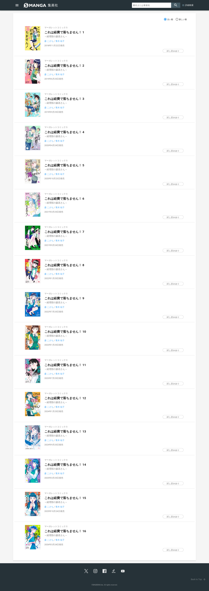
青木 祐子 (60, 41)
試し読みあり (173, 51)
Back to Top (198, 579)
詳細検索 (189, 5)
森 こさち (48, 41)
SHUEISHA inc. (98, 585)
